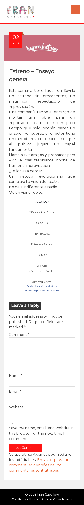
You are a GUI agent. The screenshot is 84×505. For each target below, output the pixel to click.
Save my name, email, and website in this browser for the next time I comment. (41, 433)
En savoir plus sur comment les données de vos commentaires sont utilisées (39, 465)
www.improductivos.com (42, 290)
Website (16, 407)
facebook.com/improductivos (42, 286)
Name (15, 376)
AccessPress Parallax (57, 499)
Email (15, 391)
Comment (19, 335)
